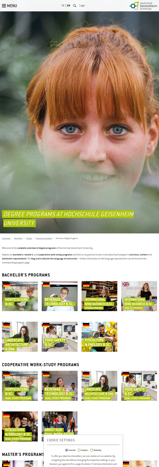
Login (82, 5)
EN (68, 5)
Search (75, 6)
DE (63, 5)
